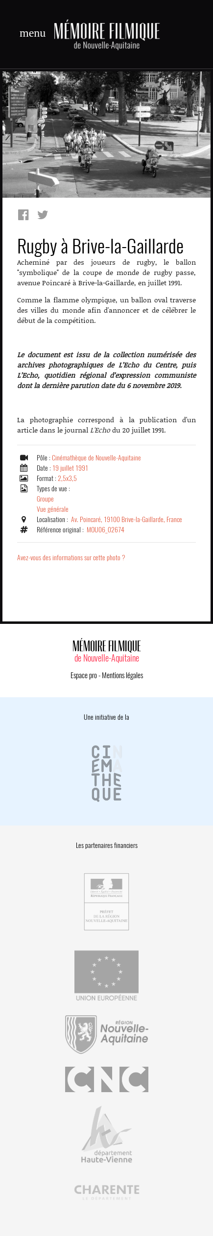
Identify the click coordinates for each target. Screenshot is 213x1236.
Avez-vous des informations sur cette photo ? (71, 557)
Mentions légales (122, 675)
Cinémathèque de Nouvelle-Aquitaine (96, 457)
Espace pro (84, 675)
